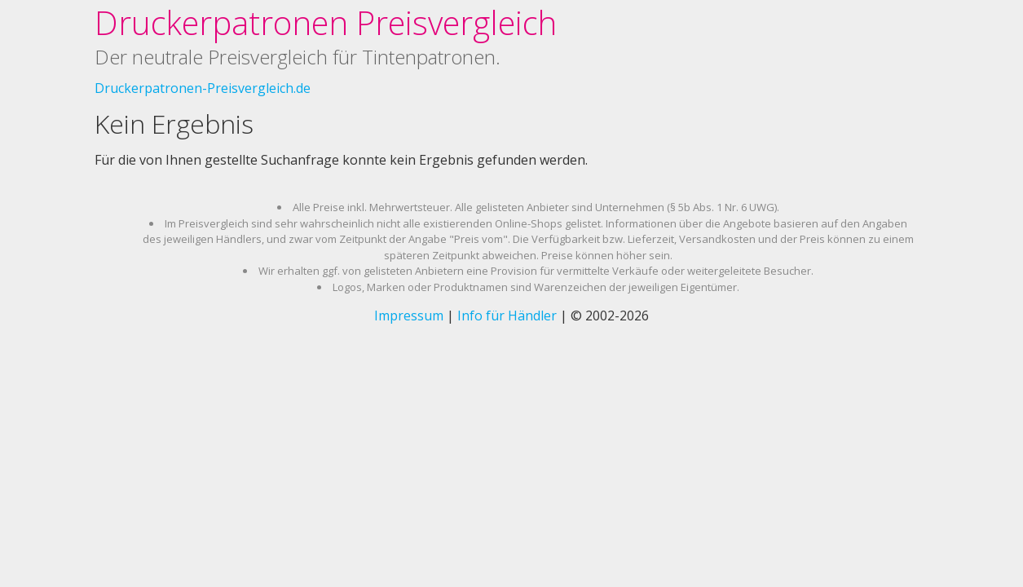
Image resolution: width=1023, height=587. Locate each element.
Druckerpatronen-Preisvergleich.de (203, 88)
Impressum (408, 315)
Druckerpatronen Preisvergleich (326, 22)
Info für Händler (507, 315)
